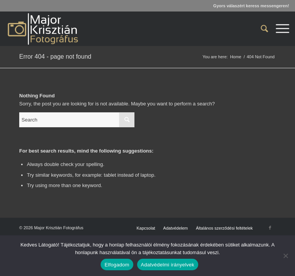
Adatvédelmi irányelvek (167, 265)
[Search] (260, 29)
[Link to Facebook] (270, 227)
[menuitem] (260, 29)
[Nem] (285, 256)
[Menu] (278, 29)
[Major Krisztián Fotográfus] (42, 29)
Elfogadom (116, 265)
